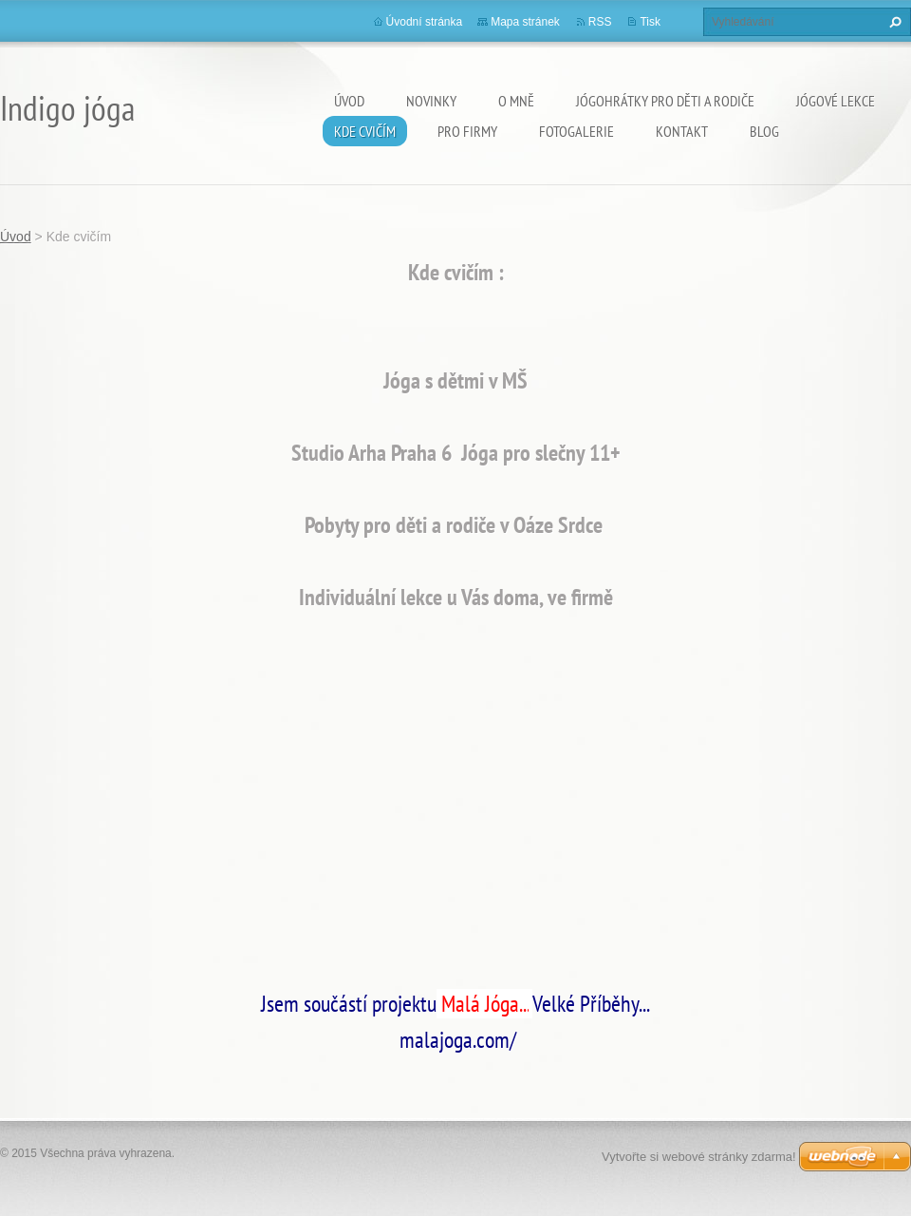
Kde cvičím (365, 131)
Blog (764, 131)
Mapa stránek (525, 21)
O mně (516, 100)
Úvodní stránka (424, 21)
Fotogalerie (576, 131)
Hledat (893, 22)
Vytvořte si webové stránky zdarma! (699, 1157)
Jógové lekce (835, 100)
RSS (600, 21)
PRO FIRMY (467, 131)
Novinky (431, 100)
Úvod (349, 100)
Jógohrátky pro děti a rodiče (665, 100)
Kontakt (682, 131)
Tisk (650, 21)
